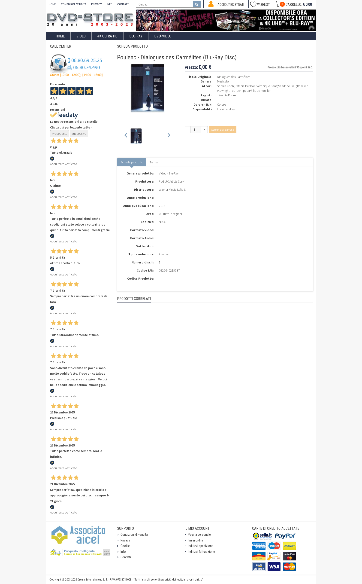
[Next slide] (168, 136)
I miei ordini (195, 540)
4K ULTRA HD (107, 36)
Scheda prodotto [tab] (132, 162)
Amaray (164, 254)
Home (60, 36)
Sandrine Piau (287, 86)
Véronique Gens (266, 86)
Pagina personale (199, 534)
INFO (109, 4)
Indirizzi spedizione (200, 546)
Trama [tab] (154, 162)
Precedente (59, 133)
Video (81, 36)
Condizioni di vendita (134, 534)
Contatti (126, 557)
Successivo (79, 133)
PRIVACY (96, 4)
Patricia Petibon (245, 86)
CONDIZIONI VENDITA (73, 4)
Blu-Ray (135, 36)
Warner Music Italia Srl (173, 189)
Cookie (125, 546)
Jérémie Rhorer (227, 95)
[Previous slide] (126, 136)
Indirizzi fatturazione (201, 551)
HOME (52, 4)
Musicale (223, 81)
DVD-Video (162, 36)
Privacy (125, 540)
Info (123, 551)
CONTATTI (123, 4)
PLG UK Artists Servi (171, 181)
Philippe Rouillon (260, 91)
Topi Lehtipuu (239, 91)
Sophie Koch (225, 86)
